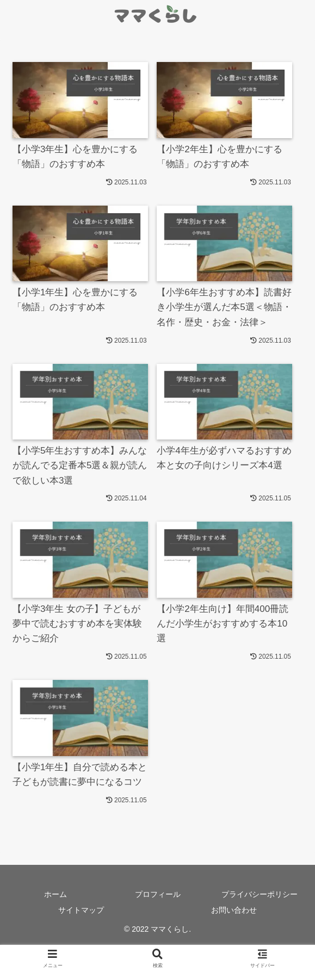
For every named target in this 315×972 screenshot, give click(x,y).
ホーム (55, 894)
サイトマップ (81, 910)
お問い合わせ (234, 910)
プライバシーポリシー (259, 894)
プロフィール (158, 894)
